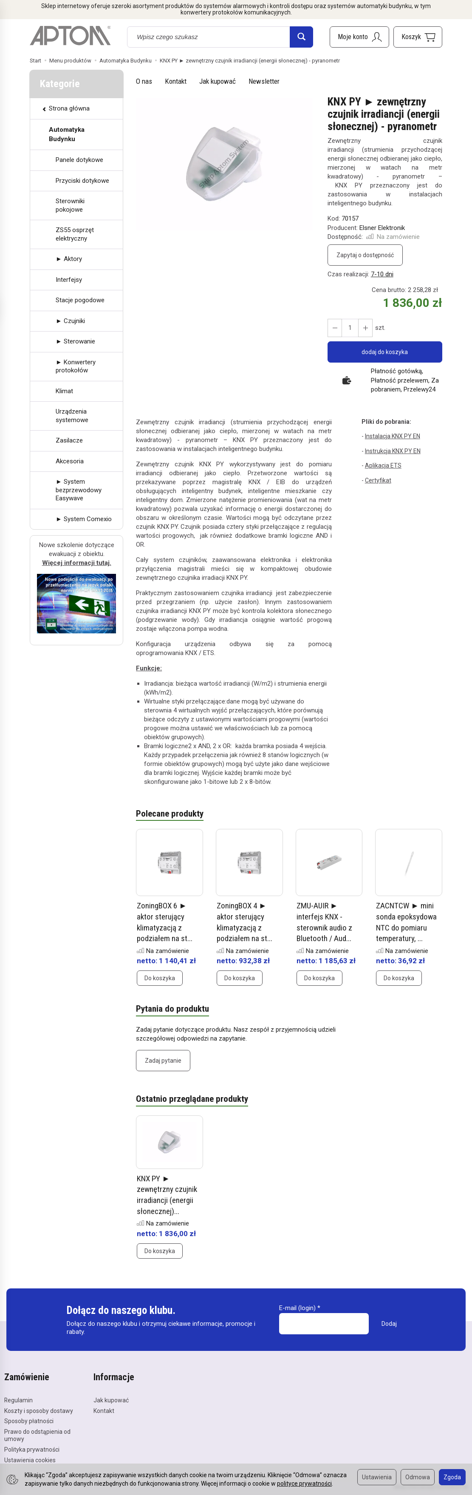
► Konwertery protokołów (76, 366)
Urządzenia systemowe (72, 416)
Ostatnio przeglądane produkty (192, 1099)
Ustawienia (377, 1477)
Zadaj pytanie (163, 1060)
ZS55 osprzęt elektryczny (75, 234)
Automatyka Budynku (67, 134)
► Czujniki (70, 321)
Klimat (64, 391)
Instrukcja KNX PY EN (393, 451)
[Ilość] (350, 328)
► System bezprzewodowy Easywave (79, 490)
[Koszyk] (417, 37)
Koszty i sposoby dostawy (38, 1410)
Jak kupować (217, 81)
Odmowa (417, 1477)
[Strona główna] (70, 35)
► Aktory (69, 259)
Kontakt (176, 81)
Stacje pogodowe (80, 300)
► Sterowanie (75, 341)
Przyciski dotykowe (82, 180)
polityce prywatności (304, 1483)
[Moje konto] (359, 37)
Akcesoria (70, 461)
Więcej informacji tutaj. (76, 563)
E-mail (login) (297, 1308)
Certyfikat (378, 480)
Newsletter (264, 81)
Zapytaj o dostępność (365, 255)
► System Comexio (84, 519)
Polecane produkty (169, 814)
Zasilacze (69, 440)
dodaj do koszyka (385, 352)
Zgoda (452, 1477)
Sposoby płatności (29, 1421)
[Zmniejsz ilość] (365, 328)
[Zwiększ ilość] (335, 328)
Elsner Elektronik (382, 228)
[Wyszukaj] (301, 37)
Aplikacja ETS (383, 465)
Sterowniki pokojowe (70, 205)
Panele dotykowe (79, 160)
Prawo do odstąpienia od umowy (37, 1435)
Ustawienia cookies (30, 1460)
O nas (144, 81)
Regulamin (18, 1400)
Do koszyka (159, 978)
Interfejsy (69, 280)
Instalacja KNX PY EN (392, 436)
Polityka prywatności (31, 1449)
